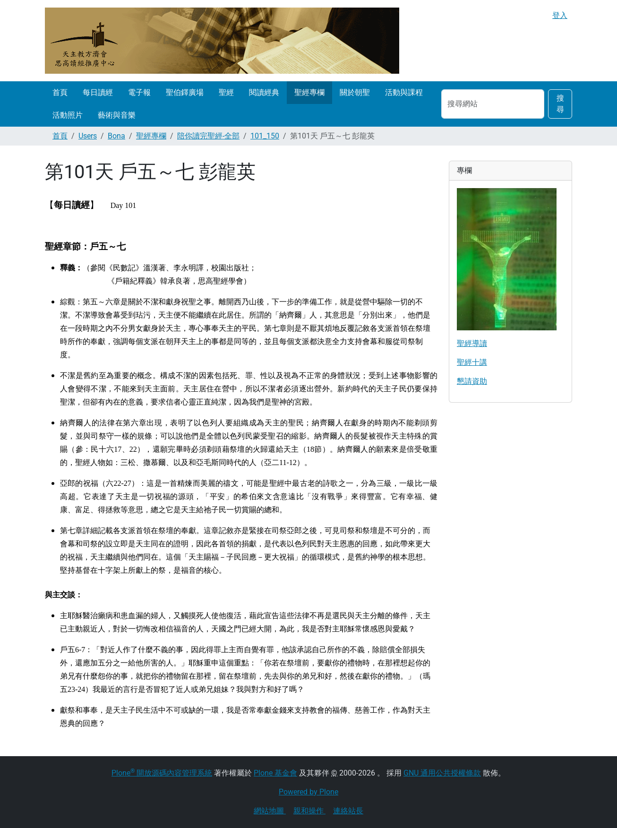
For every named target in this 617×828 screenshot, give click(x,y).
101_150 (264, 135)
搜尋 (560, 104)
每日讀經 (98, 92)
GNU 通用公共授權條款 (442, 772)
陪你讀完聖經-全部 (208, 135)
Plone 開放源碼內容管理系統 (161, 772)
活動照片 (67, 115)
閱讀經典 (264, 92)
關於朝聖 (355, 92)
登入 (559, 15)
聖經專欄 (309, 92)
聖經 (226, 92)
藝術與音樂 (117, 115)
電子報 (139, 92)
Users (87, 135)
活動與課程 (404, 92)
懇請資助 (472, 381)
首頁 (60, 92)
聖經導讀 (472, 343)
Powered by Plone (308, 791)
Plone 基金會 (275, 772)
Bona (116, 135)
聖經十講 (472, 362)
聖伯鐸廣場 (185, 92)
